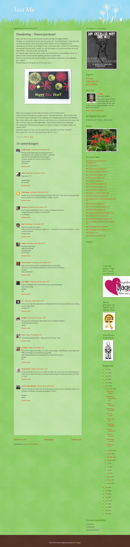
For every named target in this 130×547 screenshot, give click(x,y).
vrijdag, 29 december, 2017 (33, 335)
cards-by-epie (26, 149)
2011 (107, 504)
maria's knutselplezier (29, 386)
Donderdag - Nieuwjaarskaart (111, 398)
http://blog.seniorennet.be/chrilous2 (97, 172)
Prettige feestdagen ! (111, 404)
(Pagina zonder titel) (92, 81)
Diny (23, 224)
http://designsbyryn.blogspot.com (96, 190)
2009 (107, 510)
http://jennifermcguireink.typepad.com (98, 207)
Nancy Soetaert (27, 262)
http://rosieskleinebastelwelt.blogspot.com (99, 219)
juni (108, 467)
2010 (107, 507)
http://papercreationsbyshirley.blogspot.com (99, 213)
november (110, 450)
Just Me (24, 9)
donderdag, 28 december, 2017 (40, 149)
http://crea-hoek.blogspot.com (95, 178)
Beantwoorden (26, 166)
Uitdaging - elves (110, 445)
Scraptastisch (26, 369)
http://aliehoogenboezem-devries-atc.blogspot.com (96, 162)
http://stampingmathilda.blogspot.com (97, 229)
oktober (109, 454)
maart (109, 477)
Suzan (24, 243)
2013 (107, 497)
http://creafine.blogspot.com (94, 181)
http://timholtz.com (92, 232)
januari (109, 483)
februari (109, 480)
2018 (107, 383)
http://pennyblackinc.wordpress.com (97, 216)
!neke (23, 173)
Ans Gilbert (26, 282)
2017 (107, 386)
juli (108, 463)
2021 (107, 373)
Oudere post (76, 439)
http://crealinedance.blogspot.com (96, 184)
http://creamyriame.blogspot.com (96, 187)
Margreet (25, 207)
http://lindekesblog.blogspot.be (95, 210)
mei (108, 470)
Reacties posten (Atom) (30, 444)
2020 (107, 376)
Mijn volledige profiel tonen (94, 110)
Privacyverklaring (91, 84)
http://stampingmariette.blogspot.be (97, 227)
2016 (107, 487)
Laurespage (25, 192)
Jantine (24, 318)
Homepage (48, 439)
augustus (110, 460)
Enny (101, 94)
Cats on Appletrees (111, 430)
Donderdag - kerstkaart (110, 409)
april (108, 473)
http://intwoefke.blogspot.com (95, 204)
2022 (107, 369)
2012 (107, 500)
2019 (107, 379)
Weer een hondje (109, 414)
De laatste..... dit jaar (111, 392)
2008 (107, 514)
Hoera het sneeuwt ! (110, 435)
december (110, 389)
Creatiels (24, 348)
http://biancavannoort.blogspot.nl (96, 169)
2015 (107, 491)
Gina (23, 335)
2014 (107, 494)
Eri (23, 301)
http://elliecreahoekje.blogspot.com (97, 196)
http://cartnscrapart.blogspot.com (96, 175)
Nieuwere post (20, 439)
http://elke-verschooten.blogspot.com (97, 193)
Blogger (78, 542)
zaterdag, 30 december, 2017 (45, 386)
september (110, 457)
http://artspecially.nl (92, 166)
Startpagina (89, 78)
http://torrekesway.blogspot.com (96, 236)
